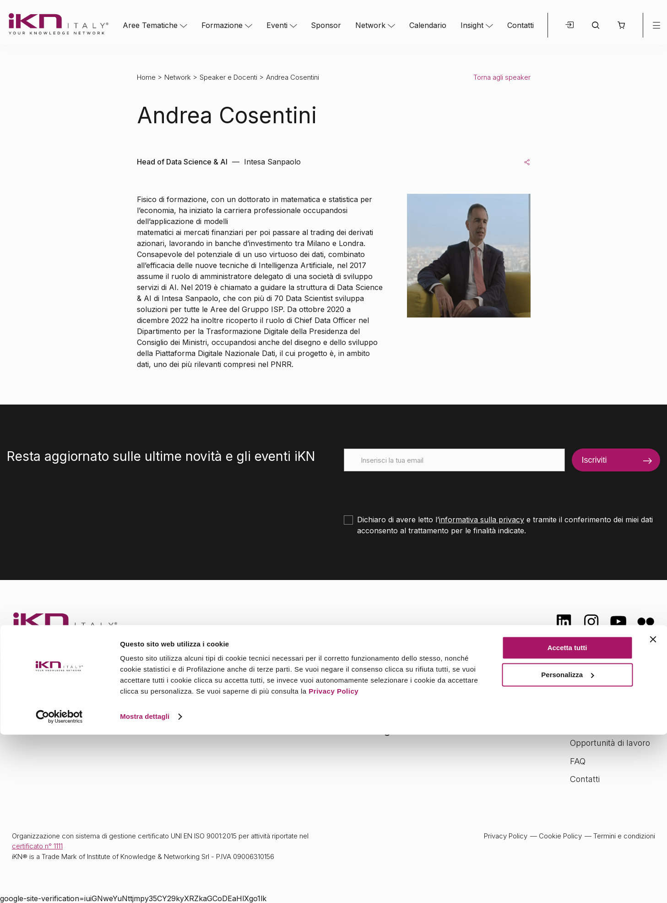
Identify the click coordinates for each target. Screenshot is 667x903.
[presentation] (413, 489)
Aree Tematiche (150, 25)
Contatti (520, 25)
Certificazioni (594, 706)
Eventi (276, 25)
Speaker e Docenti (228, 77)
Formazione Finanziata (612, 724)
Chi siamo (588, 688)
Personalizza (567, 843)
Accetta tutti (567, 816)
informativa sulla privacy (481, 519)
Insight (472, 25)
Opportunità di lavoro (610, 743)
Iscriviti (594, 460)
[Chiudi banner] (653, 807)
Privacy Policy (333, 860)
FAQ (578, 761)
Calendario (427, 25)
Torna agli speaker (502, 77)
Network (370, 25)
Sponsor (326, 25)
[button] (621, 25)
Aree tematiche (225, 689)
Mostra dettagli (144, 885)
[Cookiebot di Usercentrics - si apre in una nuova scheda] (59, 885)
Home (146, 77)
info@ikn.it (50, 718)
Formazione (222, 25)
